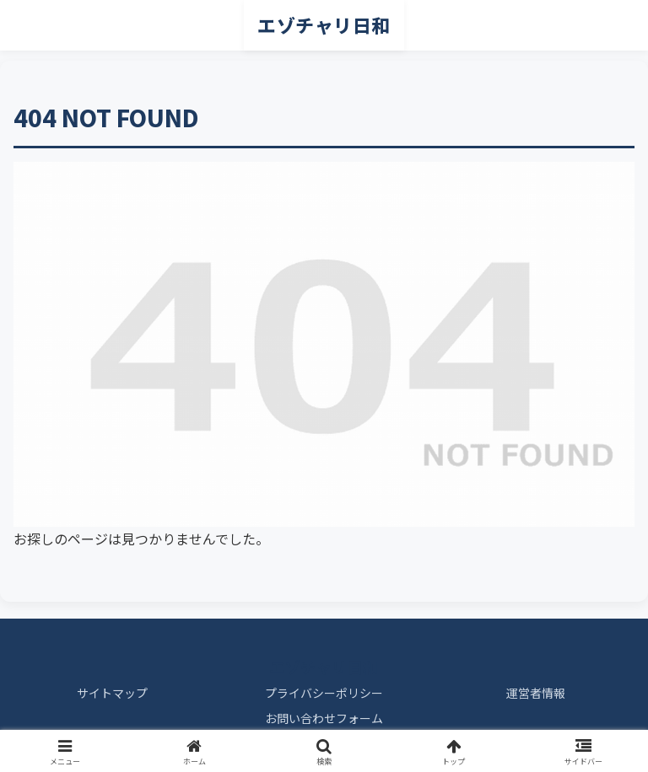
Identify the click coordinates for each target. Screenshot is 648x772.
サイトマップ (112, 692)
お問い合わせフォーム (324, 718)
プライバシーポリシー (324, 692)
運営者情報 (535, 692)
